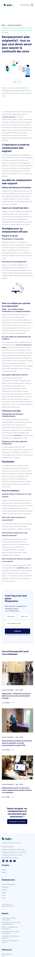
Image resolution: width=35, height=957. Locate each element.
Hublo (4, 870)
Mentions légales (8, 847)
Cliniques (5, 887)
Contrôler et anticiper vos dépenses (10, 937)
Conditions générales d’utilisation (13, 849)
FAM (3, 898)
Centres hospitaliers (8, 884)
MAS (3, 895)
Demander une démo (17, 821)
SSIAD (4, 893)
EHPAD (4, 890)
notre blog (17, 435)
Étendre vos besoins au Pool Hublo (9, 928)
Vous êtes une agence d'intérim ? (8, 905)
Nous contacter (7, 954)
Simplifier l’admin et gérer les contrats (10, 932)
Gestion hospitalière (14, 25)
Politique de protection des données (14, 852)
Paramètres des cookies (10, 858)
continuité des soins (8, 117)
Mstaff (4, 872)
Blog (3, 25)
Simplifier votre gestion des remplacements (11, 923)
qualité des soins (22, 568)
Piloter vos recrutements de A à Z (10, 941)
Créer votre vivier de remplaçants (9, 919)
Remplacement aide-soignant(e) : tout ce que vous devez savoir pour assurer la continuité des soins (17, 30)
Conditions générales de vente (12, 855)
